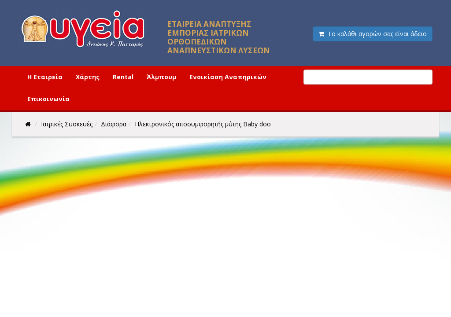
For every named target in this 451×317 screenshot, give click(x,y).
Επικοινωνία (48, 99)
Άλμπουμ (161, 77)
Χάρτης (88, 77)
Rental (123, 77)
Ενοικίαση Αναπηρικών (227, 77)
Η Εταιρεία (45, 77)
